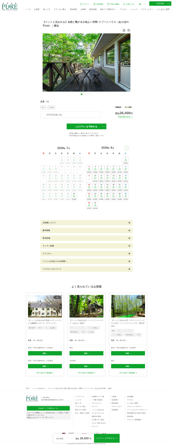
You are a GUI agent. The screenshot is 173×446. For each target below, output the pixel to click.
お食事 (83, 9)
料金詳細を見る (124, 117)
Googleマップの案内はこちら (48, 408)
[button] (81, 94)
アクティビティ (147, 9)
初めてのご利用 (80, 410)
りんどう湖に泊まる (99, 423)
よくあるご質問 (163, 9)
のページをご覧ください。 (41, 417)
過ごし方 (46, 9)
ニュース (133, 9)
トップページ (79, 396)
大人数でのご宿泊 (98, 420)
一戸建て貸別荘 (97, 400)
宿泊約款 (130, 416)
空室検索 (115, 410)
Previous (29, 306)
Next (60, 306)
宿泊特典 (73, 9)
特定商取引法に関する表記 (136, 413)
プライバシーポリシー (135, 406)
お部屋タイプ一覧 (98, 396)
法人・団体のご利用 (82, 413)
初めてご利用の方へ (108, 9)
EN (144, 4)
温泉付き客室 (96, 416)
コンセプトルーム (98, 413)
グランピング (96, 403)
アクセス (123, 9)
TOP (27, 388)
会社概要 (130, 396)
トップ (28, 9)
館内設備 (93, 9)
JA (140, 4)
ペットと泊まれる (38, 388)
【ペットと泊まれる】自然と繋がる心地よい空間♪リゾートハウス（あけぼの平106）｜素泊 (80, 388)
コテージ (95, 406)
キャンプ (95, 426)
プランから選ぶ (60, 9)
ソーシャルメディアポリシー (137, 410)
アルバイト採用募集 (134, 420)
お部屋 (36, 9)
